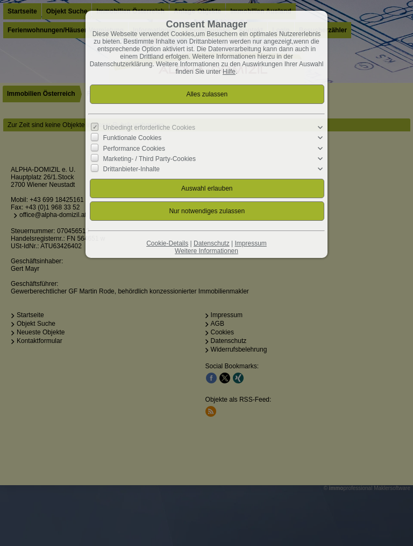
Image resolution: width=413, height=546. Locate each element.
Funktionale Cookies (132, 138)
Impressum (250, 243)
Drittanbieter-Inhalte (131, 169)
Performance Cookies (134, 148)
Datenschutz (212, 243)
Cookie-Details (167, 243)
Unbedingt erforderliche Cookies (149, 127)
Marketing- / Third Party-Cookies (149, 159)
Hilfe (229, 71)
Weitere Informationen (206, 251)
